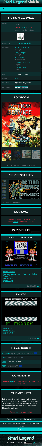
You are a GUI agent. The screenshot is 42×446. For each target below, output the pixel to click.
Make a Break (9, 278)
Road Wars (7, 328)
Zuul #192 (21, 294)
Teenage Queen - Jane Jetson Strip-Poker (20, 274)
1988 (4, 357)
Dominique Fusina (22, 62)
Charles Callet (20, 67)
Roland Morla (20, 57)
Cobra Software (21, 43)
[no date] (6, 353)
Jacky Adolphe (21, 52)
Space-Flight (8, 280)
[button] (5, 124)
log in (23, 27)
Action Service (9, 271)
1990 (4, 366)
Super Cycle (8, 276)
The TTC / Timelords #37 (21, 237)
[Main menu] (37, 9)
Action (17, 78)
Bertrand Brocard (22, 47)
